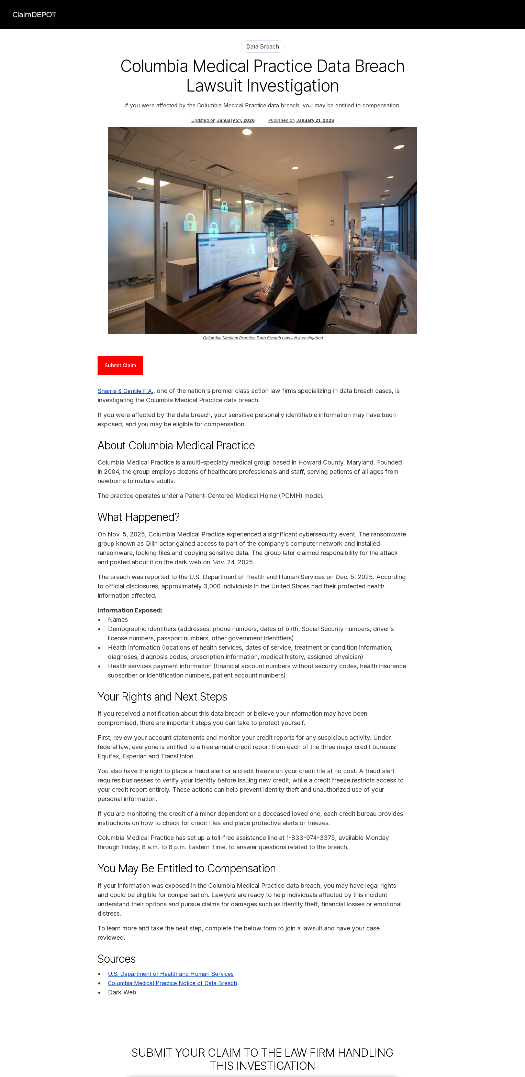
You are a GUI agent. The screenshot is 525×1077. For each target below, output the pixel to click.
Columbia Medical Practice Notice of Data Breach (172, 983)
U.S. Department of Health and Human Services (171, 973)
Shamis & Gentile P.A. (125, 390)
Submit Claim (120, 365)
